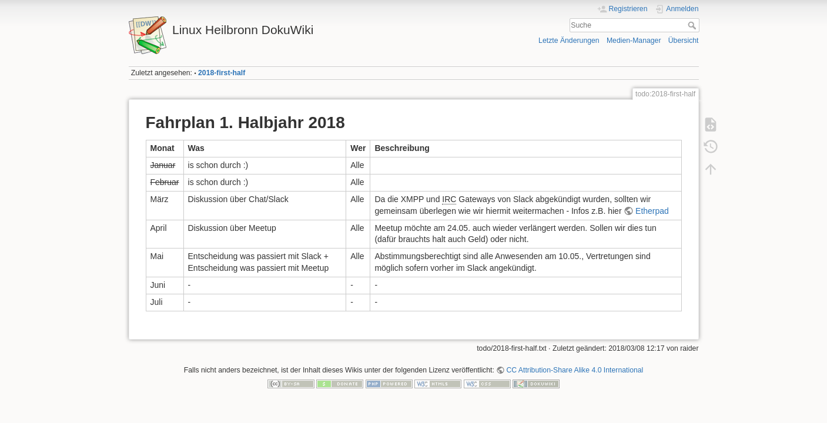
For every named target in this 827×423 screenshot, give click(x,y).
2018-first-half (221, 73)
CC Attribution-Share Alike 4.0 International (574, 370)
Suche (693, 25)
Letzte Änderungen (569, 40)
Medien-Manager (634, 40)
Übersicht (683, 40)
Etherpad (652, 211)
